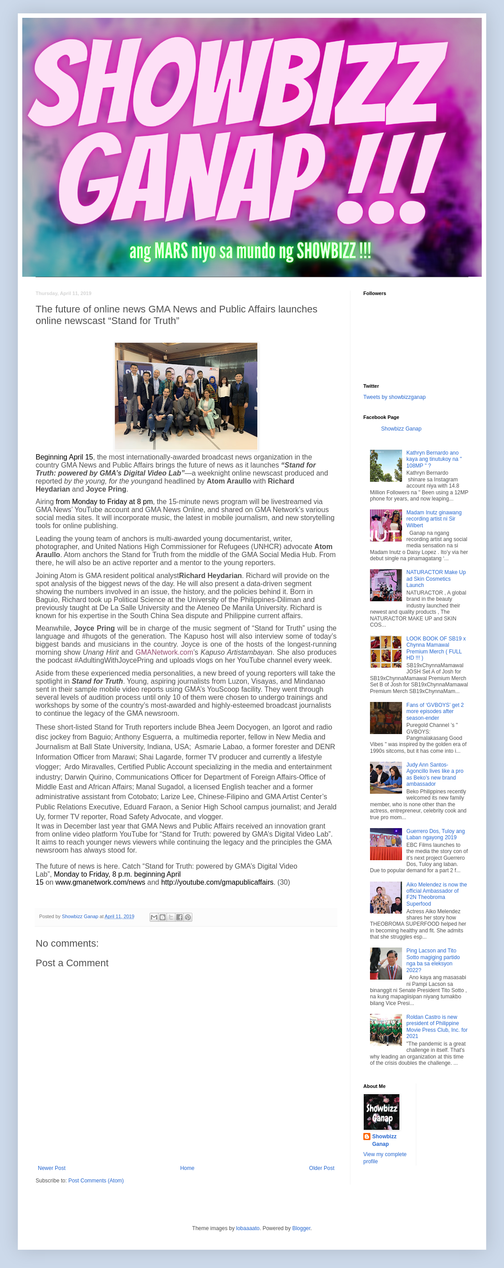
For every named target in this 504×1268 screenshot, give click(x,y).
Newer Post (51, 1168)
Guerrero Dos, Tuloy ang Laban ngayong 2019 (435, 834)
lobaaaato (248, 1228)
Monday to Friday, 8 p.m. (93, 874)
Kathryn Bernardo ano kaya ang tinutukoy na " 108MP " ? (434, 459)
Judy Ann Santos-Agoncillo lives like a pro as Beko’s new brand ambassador (434, 774)
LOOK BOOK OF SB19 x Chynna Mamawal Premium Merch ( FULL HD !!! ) (436, 648)
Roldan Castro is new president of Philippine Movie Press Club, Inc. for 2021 (436, 1026)
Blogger (301, 1228)
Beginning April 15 (64, 457)
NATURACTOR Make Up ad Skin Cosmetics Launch (436, 578)
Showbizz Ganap (401, 429)
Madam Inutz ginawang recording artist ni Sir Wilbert (434, 519)
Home (187, 1168)
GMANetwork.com (164, 652)
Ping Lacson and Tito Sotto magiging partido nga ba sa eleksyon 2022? (433, 960)
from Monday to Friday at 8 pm (104, 501)
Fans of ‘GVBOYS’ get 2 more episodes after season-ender (435, 711)
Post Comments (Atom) (96, 1181)
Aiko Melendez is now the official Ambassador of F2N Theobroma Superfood (436, 894)
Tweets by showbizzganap (394, 397)
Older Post (321, 1168)
